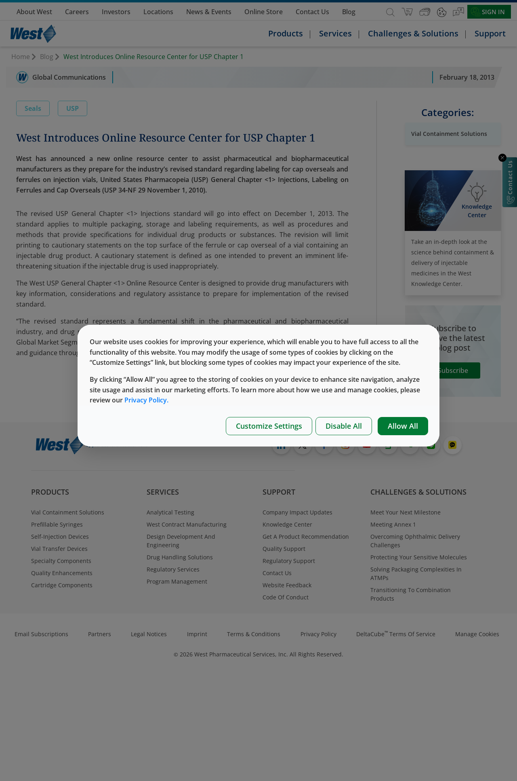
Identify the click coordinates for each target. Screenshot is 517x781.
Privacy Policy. (146, 400)
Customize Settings (269, 426)
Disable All (344, 426)
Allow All (403, 426)
